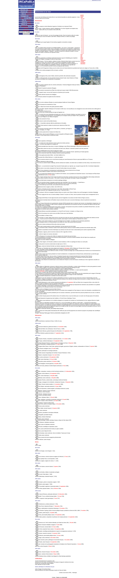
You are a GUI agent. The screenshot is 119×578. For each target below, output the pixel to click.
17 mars (82, 37)
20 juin (50, 546)
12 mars (82, 31)
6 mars (82, 24)
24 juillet (57, 363)
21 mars (82, 41)
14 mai (49, 174)
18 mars (82, 38)
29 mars (82, 51)
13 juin (57, 386)
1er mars (82, 18)
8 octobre (83, 510)
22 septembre (58, 529)
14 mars (82, 33)
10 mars (82, 29)
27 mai (66, 456)
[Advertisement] (68, 3)
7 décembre (57, 506)
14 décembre (68, 371)
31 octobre (67, 539)
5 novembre (61, 326)
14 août (54, 348)
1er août (55, 355)
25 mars (82, 46)
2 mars (82, 19)
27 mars (82, 48)
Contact (53, 577)
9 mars (82, 27)
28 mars (82, 49)
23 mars (82, 44)
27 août (56, 400)
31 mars (82, 53)
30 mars (82, 52)
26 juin (55, 554)
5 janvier (92, 346)
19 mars (82, 39)
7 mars (82, 25)
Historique (74, 572)
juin (81, 56)
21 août (64, 399)
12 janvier (54, 408)
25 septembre (58, 514)
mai (81, 55)
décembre (83, 63)
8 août (57, 524)
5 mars (82, 23)
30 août (71, 522)
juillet (82, 58)
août (82, 59)
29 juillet (53, 375)
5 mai (55, 498)
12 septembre (71, 517)
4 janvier (56, 466)
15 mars (82, 34)
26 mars (82, 47)
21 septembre (66, 331)
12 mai (59, 496)
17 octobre (65, 338)
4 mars (82, 22)
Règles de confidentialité (61, 577)
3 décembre (67, 248)
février (82, 16)
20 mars (82, 40)
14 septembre (56, 340)
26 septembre (53, 357)
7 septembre (58, 333)
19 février (42, 271)
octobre (82, 61)
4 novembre (57, 384)
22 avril (52, 359)
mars (82, 17)
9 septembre (63, 486)
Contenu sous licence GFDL (65, 572)
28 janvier (71, 343)
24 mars (82, 45)
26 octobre (53, 537)
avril (82, 54)
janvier (82, 15)
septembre (83, 60)
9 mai (64, 365)
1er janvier (54, 533)
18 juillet (52, 512)
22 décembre (61, 494)
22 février (54, 361)
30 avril (52, 397)
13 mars (82, 32)
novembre (83, 62)
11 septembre (70, 282)
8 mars (82, 26)
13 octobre (62, 508)
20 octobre (59, 404)
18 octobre (53, 551)
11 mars (82, 30)
